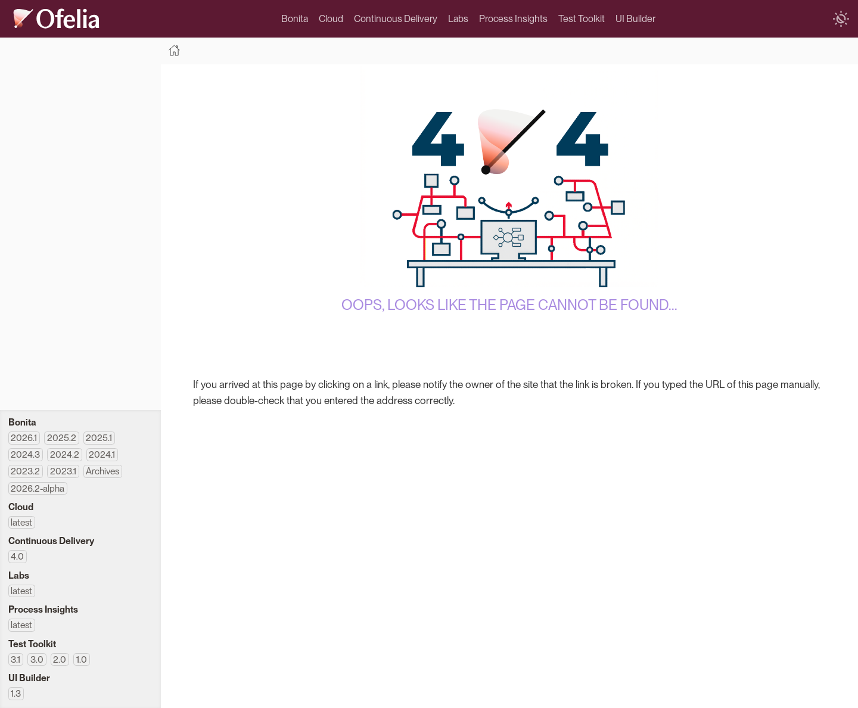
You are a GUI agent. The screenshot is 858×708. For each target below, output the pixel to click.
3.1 (15, 659)
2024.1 (102, 454)
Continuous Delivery (395, 18)
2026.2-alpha (37, 488)
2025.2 (61, 437)
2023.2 (25, 471)
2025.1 (99, 437)
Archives (102, 471)
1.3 (16, 693)
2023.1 (63, 471)
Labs (458, 18)
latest (21, 522)
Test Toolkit (581, 18)
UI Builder (635, 18)
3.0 (36, 659)
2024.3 (25, 454)
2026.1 (24, 437)
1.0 (81, 659)
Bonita (294, 18)
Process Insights (513, 18)
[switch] (841, 19)
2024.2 (64, 454)
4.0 (17, 556)
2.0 (59, 659)
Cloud (331, 18)
